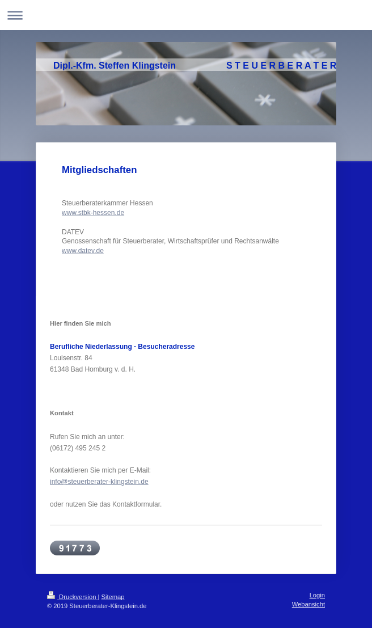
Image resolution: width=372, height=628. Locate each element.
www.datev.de (83, 251)
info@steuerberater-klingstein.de (99, 482)
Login (317, 595)
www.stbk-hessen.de (93, 213)
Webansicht (308, 604)
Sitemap (113, 596)
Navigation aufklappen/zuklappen (186, 15)
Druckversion (72, 596)
